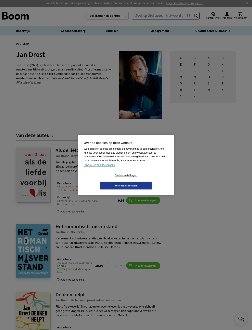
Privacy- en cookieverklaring (99, 170)
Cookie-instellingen (102, 180)
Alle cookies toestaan (149, 180)
